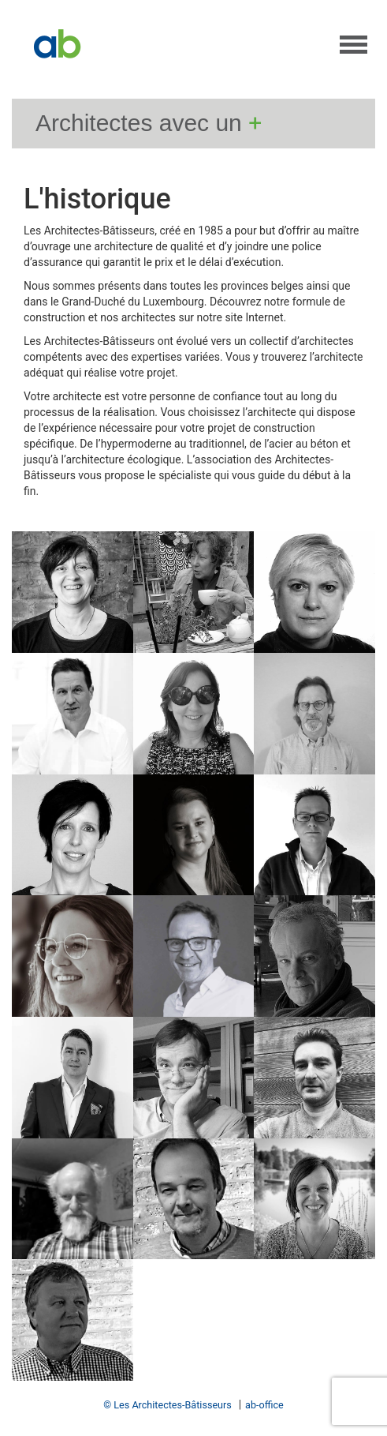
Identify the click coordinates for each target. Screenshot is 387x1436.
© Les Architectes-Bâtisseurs (167, 1405)
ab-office (264, 1405)
